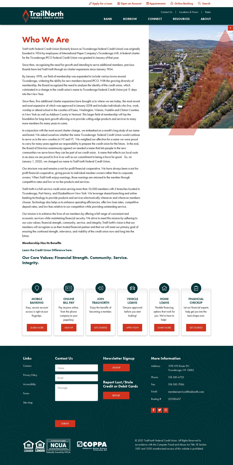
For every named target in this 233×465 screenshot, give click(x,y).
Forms (26, 393)
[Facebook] (153, 410)
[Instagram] (165, 410)
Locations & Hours (188, 12)
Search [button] (204, 3)
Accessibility (29, 384)
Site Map (28, 402)
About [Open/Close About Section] (206, 19)
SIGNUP (116, 367)
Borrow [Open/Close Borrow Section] (130, 19)
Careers (27, 366)
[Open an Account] (129, 4)
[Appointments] (156, 4)
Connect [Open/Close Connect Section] (155, 19)
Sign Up (69, 327)
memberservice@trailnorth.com (186, 392)
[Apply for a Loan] (100, 4)
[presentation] (81, 411)
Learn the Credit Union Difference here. (47, 250)
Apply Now (132, 327)
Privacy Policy (30, 375)
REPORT (116, 395)
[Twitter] (159, 410)
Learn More (37, 327)
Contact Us (166, 12)
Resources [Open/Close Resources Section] (181, 19)
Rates (208, 12)
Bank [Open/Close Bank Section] (108, 19)
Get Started (100, 327)
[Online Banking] (182, 4)
